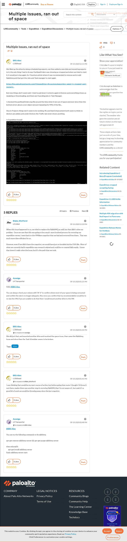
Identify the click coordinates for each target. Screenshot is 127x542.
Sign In (103, 4)
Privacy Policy (70, 534)
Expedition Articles (107, 179)
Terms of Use (44, 501)
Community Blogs (79, 496)
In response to (22, 333)
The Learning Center (80, 506)
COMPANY (10, 491)
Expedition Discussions (52, 29)
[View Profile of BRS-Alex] (17, 60)
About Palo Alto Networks (18, 496)
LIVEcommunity (11, 29)
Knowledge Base (78, 511)
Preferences (113, 537)
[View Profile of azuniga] (16, 278)
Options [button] (85, 60)
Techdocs (74, 517)
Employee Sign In (116, 4)
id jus (15, 346)
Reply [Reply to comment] (83, 260)
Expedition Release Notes (110, 205)
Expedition (34, 29)
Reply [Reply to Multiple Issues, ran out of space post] (83, 195)
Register (91, 4)
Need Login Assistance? (112, 31)
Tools (23, 29)
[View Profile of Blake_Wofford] (20, 220)
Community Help (78, 501)
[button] (107, 531)
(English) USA (77, 4)
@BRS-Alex (15, 287)
